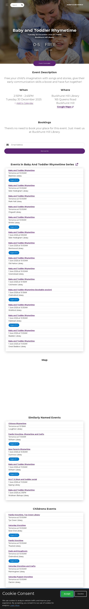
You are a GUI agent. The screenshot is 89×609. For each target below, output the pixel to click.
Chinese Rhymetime (17, 423)
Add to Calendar (23, 103)
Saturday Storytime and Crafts (21, 566)
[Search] (15, 5)
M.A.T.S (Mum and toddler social (22, 479)
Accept (67, 594)
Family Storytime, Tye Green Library (24, 515)
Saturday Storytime (17, 525)
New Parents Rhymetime (19, 449)
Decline (81, 594)
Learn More (14, 605)
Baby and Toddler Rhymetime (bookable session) (30, 290)
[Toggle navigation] (6, 4)
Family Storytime (15, 540)
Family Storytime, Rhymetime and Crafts (26, 434)
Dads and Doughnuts (17, 551)
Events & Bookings (75, 5)
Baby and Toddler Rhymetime (21, 170)
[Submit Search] (22, 5)
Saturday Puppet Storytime (20, 577)
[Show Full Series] (76, 164)
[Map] (44, 387)
